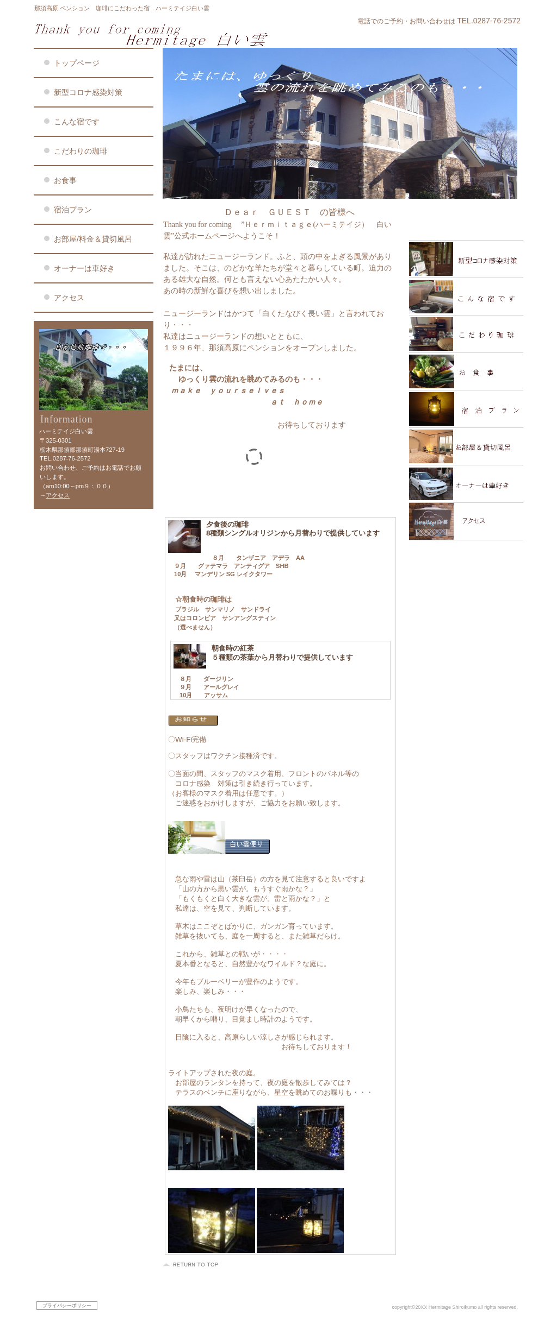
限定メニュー (466, 222)
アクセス (58, 495)
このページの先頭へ (192, 1264)
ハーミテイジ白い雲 (164, 35)
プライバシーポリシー (66, 1305)
